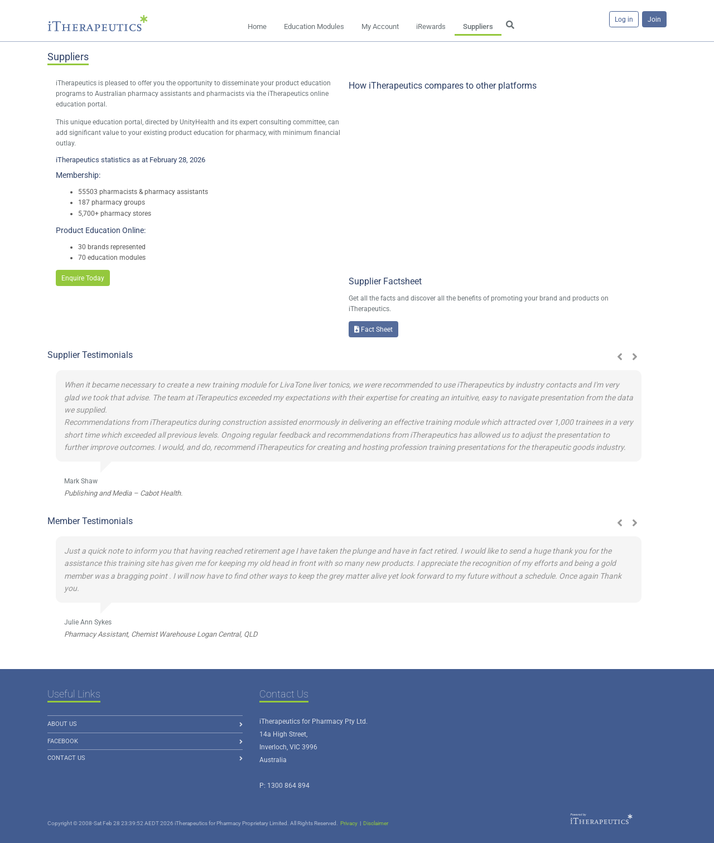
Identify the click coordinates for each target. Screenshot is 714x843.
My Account (380, 26)
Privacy (349, 823)
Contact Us (66, 758)
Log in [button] (624, 19)
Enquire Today (82, 278)
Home (257, 26)
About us (62, 724)
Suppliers (478, 26)
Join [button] (654, 19)
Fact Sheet (373, 329)
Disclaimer (375, 823)
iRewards (431, 26)
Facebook (62, 741)
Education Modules (314, 26)
